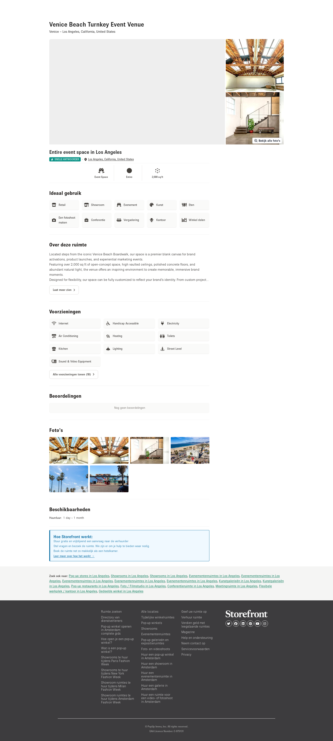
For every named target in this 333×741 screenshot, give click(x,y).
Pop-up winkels (151, 623)
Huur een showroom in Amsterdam (156, 665)
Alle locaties (149, 611)
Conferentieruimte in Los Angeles (190, 586)
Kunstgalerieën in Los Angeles (240, 581)
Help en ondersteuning (197, 637)
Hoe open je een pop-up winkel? (117, 640)
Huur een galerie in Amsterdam (154, 687)
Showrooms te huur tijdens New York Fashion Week (114, 673)
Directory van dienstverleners (111, 619)
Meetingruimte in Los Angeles (236, 586)
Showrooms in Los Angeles (129, 576)
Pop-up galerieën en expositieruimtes (155, 641)
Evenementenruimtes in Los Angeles (214, 576)
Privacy (186, 654)
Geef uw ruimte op (194, 611)
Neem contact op (193, 643)
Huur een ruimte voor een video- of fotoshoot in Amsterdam (157, 698)
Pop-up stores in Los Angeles (89, 576)
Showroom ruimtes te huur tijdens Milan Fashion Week (116, 686)
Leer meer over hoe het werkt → (74, 556)
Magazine (188, 632)
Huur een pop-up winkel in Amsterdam (157, 656)
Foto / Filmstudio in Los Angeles (143, 586)
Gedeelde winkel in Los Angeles (121, 591)
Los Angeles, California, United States (111, 159)
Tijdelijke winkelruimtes (157, 617)
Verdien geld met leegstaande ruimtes (195, 624)
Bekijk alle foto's (267, 141)
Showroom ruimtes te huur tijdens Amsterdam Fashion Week (117, 698)
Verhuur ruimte (191, 617)
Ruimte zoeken (111, 611)
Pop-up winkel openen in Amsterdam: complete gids (116, 630)
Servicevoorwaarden (195, 649)
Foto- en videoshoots (155, 649)
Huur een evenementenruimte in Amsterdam (156, 676)
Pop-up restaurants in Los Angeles (95, 586)
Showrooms (149, 628)
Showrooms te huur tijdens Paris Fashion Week (115, 660)
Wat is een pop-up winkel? (113, 649)
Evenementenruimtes (155, 634)
